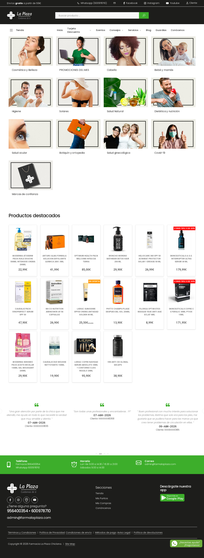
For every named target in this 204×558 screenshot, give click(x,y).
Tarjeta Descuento (73, 30)
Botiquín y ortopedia (72, 153)
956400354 (17, 511)
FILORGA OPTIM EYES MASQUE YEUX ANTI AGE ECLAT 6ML (150, 312)
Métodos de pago (105, 532)
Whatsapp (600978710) (92, 3)
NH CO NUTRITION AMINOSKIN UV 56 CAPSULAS (54, 312)
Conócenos (177, 30)
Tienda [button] (20, 30)
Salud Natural (115, 111)
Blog (148, 30)
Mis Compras (103, 503)
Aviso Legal (123, 532)
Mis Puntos (102, 498)
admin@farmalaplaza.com (29, 517)
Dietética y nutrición (167, 111)
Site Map (70, 544)
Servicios (133, 30)
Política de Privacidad (52, 532)
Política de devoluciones (148, 532)
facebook (131, 3)
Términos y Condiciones (22, 532)
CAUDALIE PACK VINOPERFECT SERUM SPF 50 (22, 312)
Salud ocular (19, 153)
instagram (151, 3)
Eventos (100, 30)
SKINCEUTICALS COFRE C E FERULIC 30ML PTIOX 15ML (181, 312)
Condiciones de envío (79, 532)
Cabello (112, 70)
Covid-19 (159, 153)
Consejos (115, 30)
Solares (64, 111)
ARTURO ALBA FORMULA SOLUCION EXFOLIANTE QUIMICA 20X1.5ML (54, 259)
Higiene (16, 111)
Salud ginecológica (118, 153)
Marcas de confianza (25, 194)
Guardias (161, 30)
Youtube (172, 3)
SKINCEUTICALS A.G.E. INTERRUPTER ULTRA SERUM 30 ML (181, 259)
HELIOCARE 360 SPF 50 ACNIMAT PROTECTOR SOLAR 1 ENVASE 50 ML (149, 259)
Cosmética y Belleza (24, 70)
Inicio (60, 30)
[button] (96, 453)
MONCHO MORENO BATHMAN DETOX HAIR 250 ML (118, 259)
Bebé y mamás (163, 70)
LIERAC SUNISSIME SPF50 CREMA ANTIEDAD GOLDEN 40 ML (86, 312)
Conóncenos (103, 508)
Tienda (99, 493)
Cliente (191, 3)
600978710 (41, 511)
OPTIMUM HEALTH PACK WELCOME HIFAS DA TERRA (86, 259)
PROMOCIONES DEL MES (74, 70)
